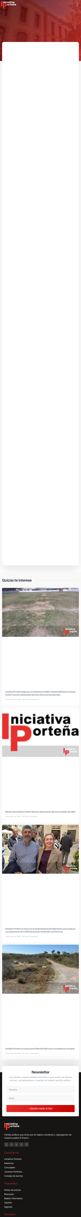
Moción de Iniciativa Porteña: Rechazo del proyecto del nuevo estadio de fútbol (40, 775)
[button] (77, 5)
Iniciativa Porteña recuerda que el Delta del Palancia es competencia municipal (39, 1012)
